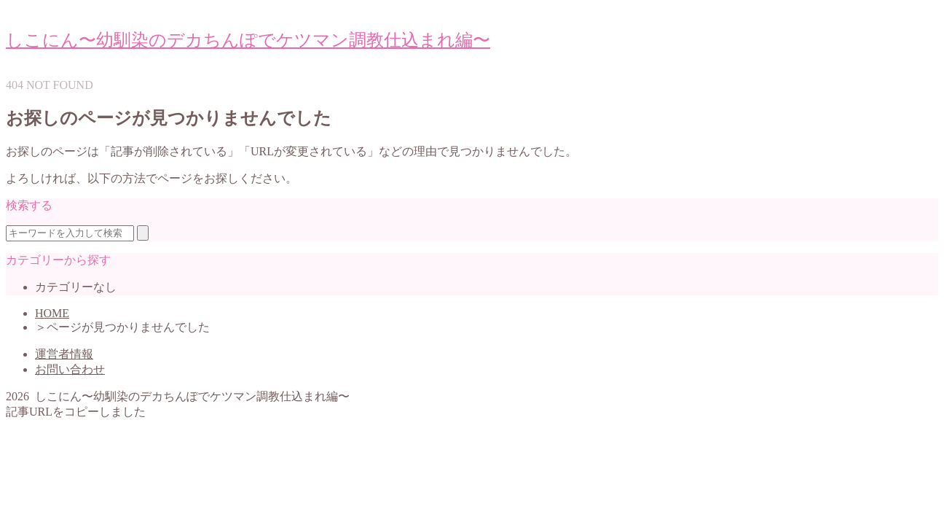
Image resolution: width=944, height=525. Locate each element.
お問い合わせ (70, 369)
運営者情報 (64, 354)
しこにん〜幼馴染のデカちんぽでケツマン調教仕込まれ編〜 (248, 40)
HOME (52, 313)
